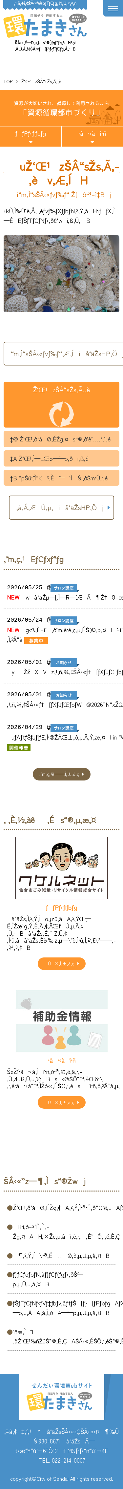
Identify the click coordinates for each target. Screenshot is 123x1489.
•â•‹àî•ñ (92, 133)
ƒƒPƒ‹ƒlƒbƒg (30, 133)
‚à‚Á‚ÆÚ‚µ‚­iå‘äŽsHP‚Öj (60, 507)
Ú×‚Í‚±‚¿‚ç (59, 963)
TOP (7, 81)
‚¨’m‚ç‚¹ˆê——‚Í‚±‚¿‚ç (59, 774)
